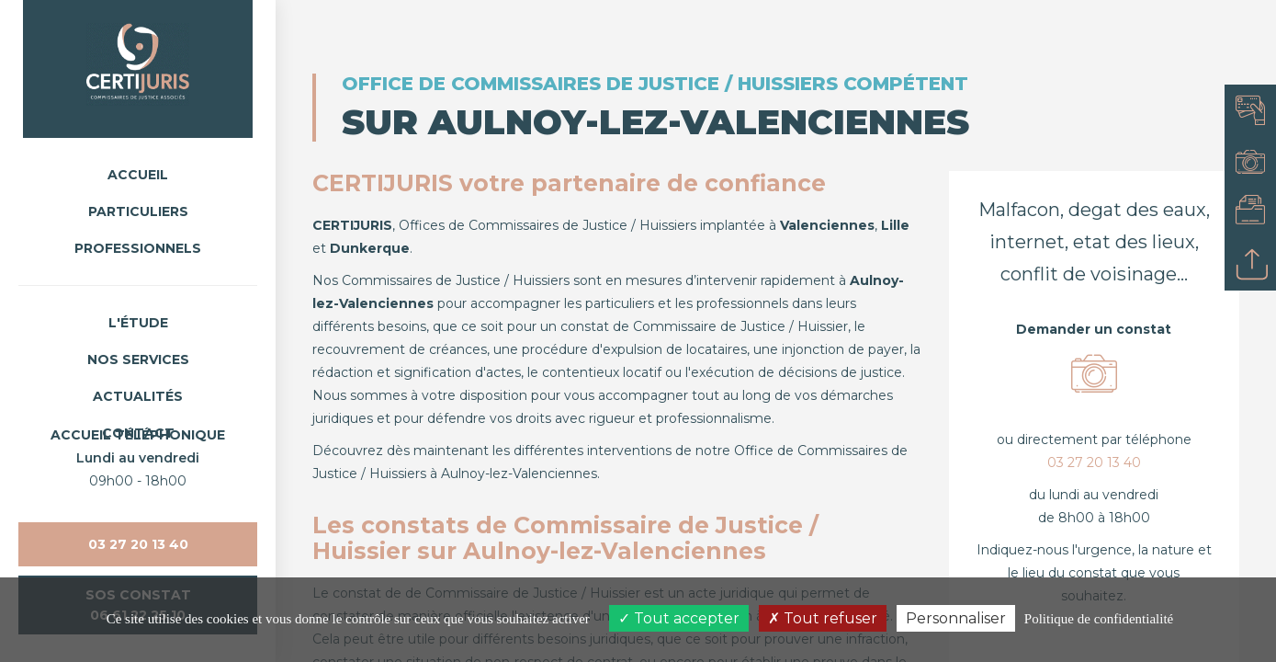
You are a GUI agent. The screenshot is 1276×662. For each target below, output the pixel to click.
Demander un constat (1256, 162)
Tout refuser (822, 618)
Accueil (137, 174)
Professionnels (137, 248)
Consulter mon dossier (1256, 213)
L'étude (138, 322)
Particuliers (138, 211)
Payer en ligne (1256, 110)
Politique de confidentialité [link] (1098, 618)
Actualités (138, 396)
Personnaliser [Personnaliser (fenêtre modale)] (956, 618)
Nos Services (138, 359)
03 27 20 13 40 (138, 544)
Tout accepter (679, 618)
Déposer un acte (1256, 264)
